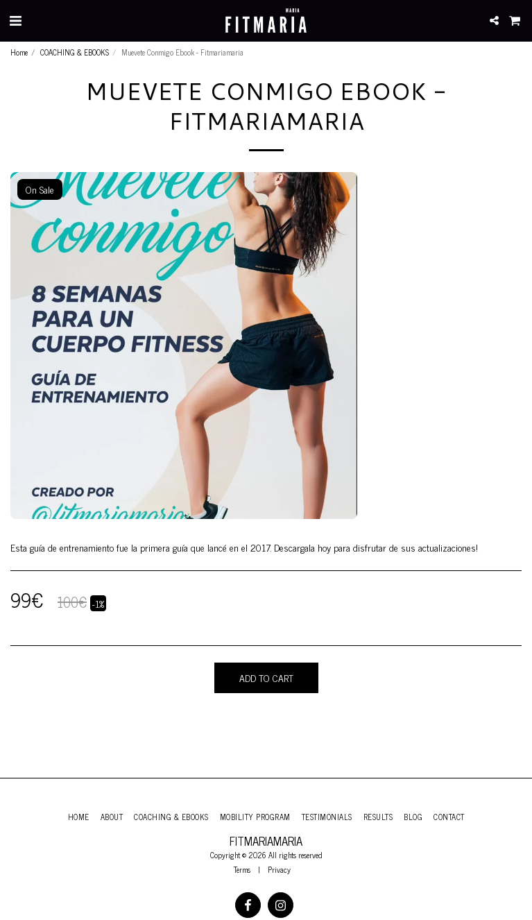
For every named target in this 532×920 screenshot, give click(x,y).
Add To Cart (266, 677)
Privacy (279, 869)
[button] (15, 19)
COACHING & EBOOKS (74, 52)
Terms (242, 869)
